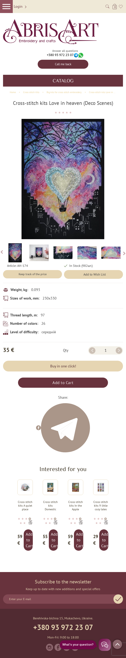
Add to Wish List (94, 274)
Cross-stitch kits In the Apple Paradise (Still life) (75, 505)
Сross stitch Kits (31, 92)
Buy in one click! (63, 366)
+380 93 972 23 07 (60, 55)
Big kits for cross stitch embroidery (64, 92)
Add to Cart (63, 382)
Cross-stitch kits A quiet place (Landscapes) (25, 505)
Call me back (63, 64)
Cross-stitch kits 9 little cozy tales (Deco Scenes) (100, 505)
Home (13, 92)
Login (21, 6)
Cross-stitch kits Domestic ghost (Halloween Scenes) (50, 505)
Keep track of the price (33, 274)
